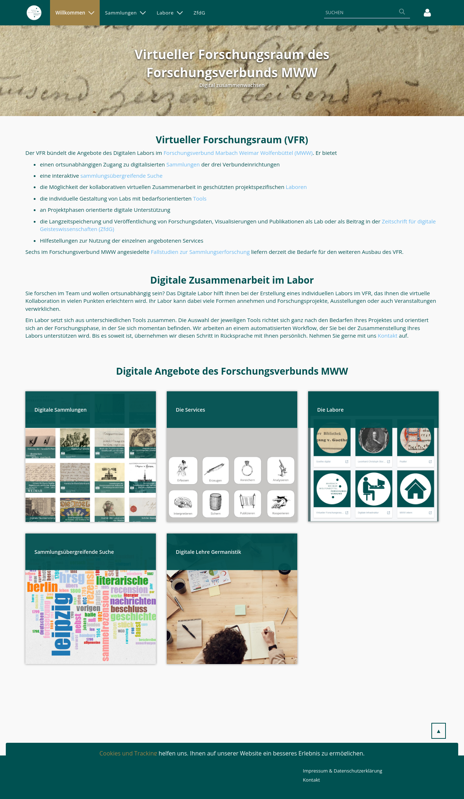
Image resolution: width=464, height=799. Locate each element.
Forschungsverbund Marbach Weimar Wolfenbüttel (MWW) (237, 152)
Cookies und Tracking (128, 753)
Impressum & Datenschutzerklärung (342, 770)
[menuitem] (75, 12)
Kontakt (311, 780)
